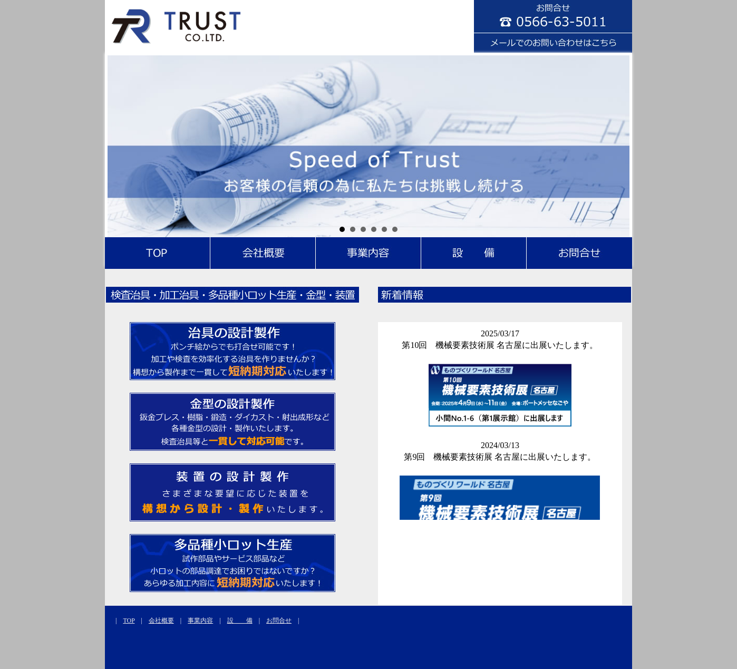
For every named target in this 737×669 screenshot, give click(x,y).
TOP (128, 620)
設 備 (240, 620)
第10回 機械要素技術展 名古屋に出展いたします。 (500, 345)
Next (615, 145)
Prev (121, 145)
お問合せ (279, 620)
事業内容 (200, 620)
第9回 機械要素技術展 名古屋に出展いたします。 (500, 456)
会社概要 (161, 620)
